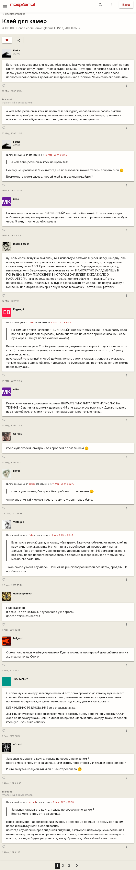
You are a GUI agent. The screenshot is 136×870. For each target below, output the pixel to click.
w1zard (17, 744)
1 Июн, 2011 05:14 (11, 630)
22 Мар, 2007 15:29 (12, 585)
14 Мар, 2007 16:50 (12, 381)
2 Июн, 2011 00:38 (11, 783)
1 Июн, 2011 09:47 (11, 670)
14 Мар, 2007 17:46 (12, 425)
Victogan (18, 521)
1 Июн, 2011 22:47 (11, 736)
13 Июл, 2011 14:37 (67, 28)
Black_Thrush (21, 243)
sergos (32, 484)
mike (16, 198)
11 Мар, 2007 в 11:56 (60, 322)
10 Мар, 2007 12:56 (12, 133)
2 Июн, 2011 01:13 (11, 852)
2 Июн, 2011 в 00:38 (63, 802)
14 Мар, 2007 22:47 (12, 462)
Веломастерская (14, 13)
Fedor (16, 50)
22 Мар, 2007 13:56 (12, 513)
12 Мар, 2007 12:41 (11, 301)
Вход (126, 4)
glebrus (48, 28)
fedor (31, 535)
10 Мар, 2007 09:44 (12, 91)
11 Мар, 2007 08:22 (12, 190)
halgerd (17, 638)
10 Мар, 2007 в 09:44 (62, 535)
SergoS (17, 433)
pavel (16, 470)
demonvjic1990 (22, 593)
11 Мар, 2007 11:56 (11, 235)
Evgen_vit (19, 309)
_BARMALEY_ (21, 678)
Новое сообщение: (30, 28)
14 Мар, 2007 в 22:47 (63, 484)
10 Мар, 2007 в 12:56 (56, 155)
